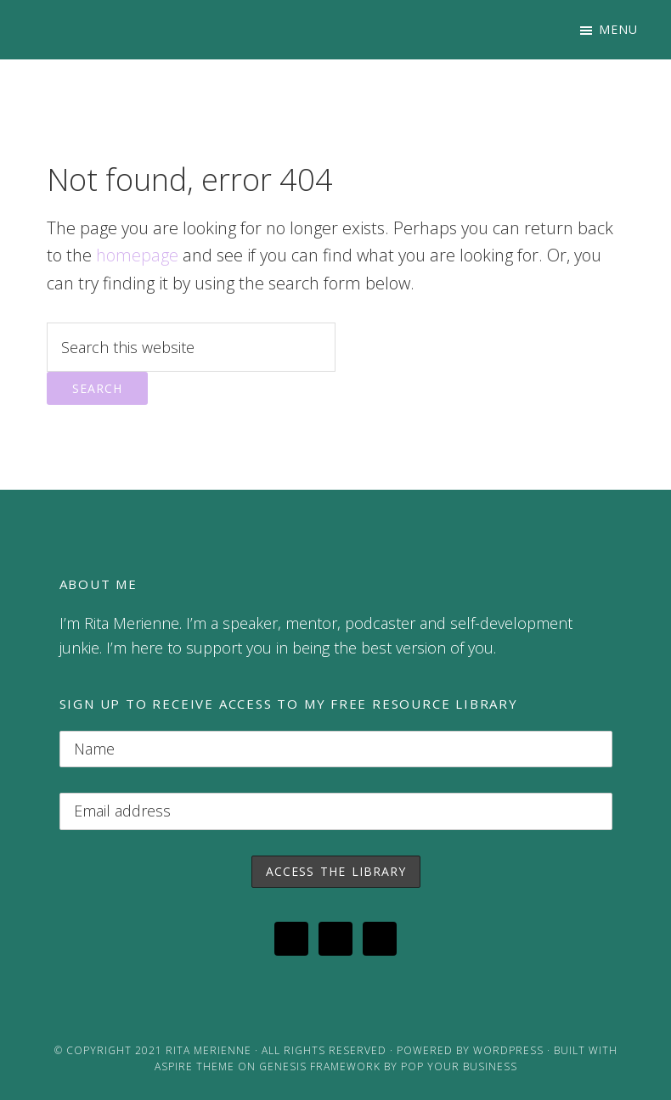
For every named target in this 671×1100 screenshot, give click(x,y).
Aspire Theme (194, 1066)
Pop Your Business (459, 1066)
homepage (137, 255)
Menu (618, 29)
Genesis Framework (320, 1066)
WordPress (508, 1050)
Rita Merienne (208, 1050)
